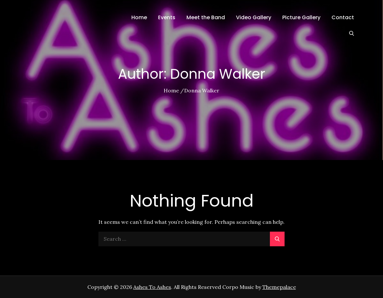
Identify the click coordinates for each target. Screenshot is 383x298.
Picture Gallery (301, 17)
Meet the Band (205, 17)
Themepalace (279, 287)
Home (139, 17)
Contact (342, 17)
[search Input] (191, 239)
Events (166, 17)
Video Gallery (253, 17)
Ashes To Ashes (152, 287)
